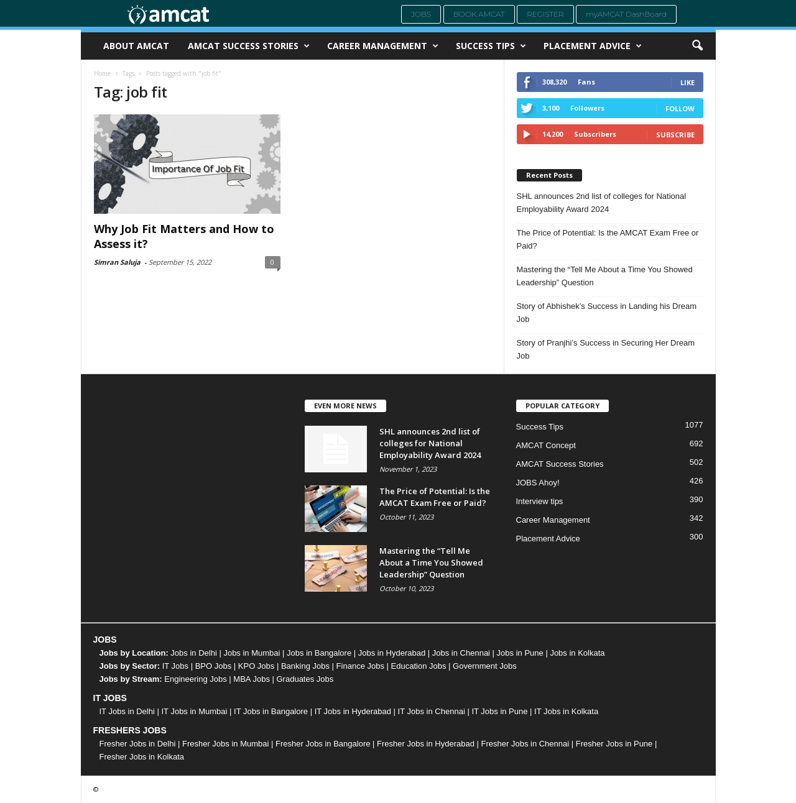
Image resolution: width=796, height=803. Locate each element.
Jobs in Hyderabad (391, 653)
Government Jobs (485, 666)
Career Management (382, 46)
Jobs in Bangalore (319, 653)
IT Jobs (175, 666)
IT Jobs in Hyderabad (353, 711)
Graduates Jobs (305, 679)
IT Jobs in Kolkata (566, 711)
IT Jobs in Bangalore (271, 711)
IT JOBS (110, 698)
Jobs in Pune (520, 653)
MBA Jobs (251, 679)
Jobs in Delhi (193, 653)
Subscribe (675, 134)
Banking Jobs (305, 666)
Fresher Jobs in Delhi (138, 743)
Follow (680, 108)
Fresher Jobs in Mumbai (225, 743)
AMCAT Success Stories (249, 46)
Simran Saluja (117, 262)
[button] (697, 46)
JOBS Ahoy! (538, 482)
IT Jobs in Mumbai (194, 711)
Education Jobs (419, 666)
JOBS (105, 640)
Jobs (421, 14)
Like (687, 82)
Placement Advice (593, 46)
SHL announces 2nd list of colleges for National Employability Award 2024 (602, 202)
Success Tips (491, 46)
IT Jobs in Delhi (127, 711)
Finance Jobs (360, 666)
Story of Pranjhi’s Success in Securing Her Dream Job (606, 349)
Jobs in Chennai (461, 653)
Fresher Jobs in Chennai (525, 743)
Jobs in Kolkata (577, 653)
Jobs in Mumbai (251, 653)
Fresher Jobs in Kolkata (142, 756)
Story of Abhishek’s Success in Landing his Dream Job (607, 312)
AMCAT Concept (546, 445)
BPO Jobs (213, 666)
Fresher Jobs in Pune (614, 743)
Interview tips (539, 501)
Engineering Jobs (195, 679)
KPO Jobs (256, 666)
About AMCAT (136, 46)
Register (545, 14)
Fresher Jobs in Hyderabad (425, 743)
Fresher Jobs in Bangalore (322, 743)
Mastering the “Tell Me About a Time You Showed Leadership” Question (605, 276)
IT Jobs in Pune (499, 711)
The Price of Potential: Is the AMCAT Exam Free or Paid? (608, 239)
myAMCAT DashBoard (626, 14)
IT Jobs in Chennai (431, 711)
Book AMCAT (479, 14)
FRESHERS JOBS (130, 730)
